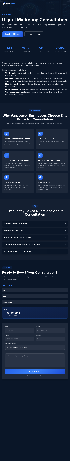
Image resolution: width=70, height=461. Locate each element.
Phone (7, 335)
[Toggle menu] (66, 3)
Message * (8, 352)
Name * (7, 326)
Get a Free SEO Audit (12, 34)
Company (38, 335)
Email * (38, 326)
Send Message (35, 371)
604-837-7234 (34, 34)
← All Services (6, 14)
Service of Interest (10, 343)
